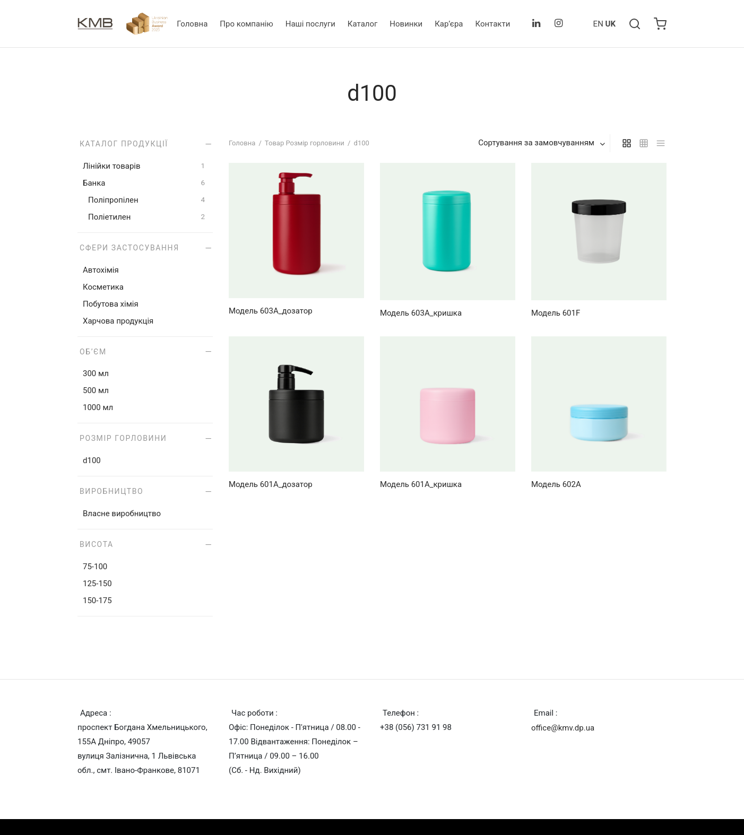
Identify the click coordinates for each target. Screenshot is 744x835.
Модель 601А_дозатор (271, 484)
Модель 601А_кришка (421, 484)
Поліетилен (109, 217)
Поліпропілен (113, 200)
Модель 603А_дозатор (271, 311)
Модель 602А (556, 484)
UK (610, 24)
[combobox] (542, 143)
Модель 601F (555, 313)
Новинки (406, 24)
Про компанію (246, 24)
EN (598, 24)
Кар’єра (449, 24)
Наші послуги (310, 24)
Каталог (362, 24)
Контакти (492, 24)
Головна (192, 24)
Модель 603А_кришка (421, 313)
